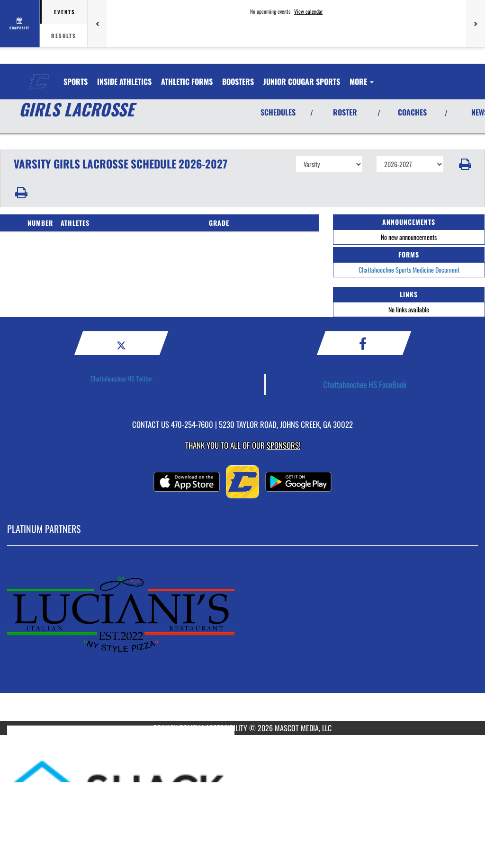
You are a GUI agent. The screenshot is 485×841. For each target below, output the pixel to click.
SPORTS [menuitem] (75, 81)
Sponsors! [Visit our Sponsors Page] (283, 445)
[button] (464, 164)
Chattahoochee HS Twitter (121, 378)
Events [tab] (64, 12)
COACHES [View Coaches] (412, 112)
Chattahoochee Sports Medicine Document (409, 269)
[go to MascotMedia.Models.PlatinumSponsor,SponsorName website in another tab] (242, 640)
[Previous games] (97, 23)
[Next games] (475, 23)
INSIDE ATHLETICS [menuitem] (124, 81)
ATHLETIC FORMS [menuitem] (187, 81)
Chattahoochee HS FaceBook (365, 384)
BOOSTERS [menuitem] (238, 81)
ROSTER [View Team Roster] (345, 112)
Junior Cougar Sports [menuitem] (301, 81)
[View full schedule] (20, 23)
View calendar (308, 11)
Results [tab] (63, 35)
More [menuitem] (362, 81)
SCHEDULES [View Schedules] (278, 112)
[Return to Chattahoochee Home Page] (39, 76)
